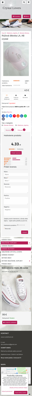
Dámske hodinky (8, 255)
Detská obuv (6, 258)
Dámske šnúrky (8, 246)
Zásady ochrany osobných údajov (18, 388)
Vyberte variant (9, 322)
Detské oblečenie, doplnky (16, 260)
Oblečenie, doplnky (23, 125)
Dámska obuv (7, 240)
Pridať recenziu (16, 153)
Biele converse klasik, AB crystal (15, 268)
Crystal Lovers (12, 8)
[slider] (16, 80)
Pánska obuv (6, 264)
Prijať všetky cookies (20, 393)
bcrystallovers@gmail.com (9, 344)
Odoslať (24, 232)
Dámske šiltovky (8, 125)
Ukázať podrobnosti (7, 391)
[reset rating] (17, 225)
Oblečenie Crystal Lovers (12, 252)
